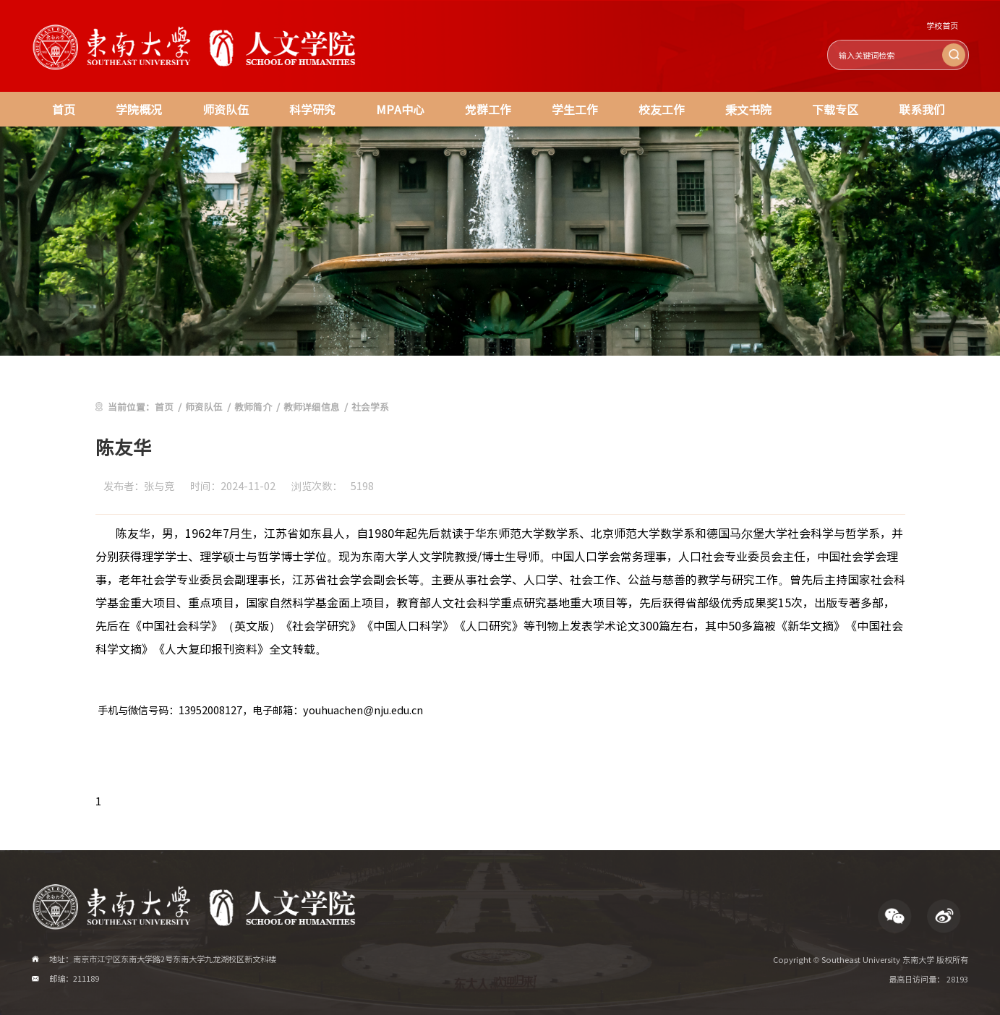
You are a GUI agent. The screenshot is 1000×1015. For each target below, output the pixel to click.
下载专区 (835, 109)
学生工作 (575, 109)
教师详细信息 (311, 407)
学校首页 (942, 26)
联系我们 (922, 109)
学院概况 (139, 109)
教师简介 (253, 407)
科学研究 (312, 109)
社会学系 (370, 407)
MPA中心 (400, 109)
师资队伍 (225, 109)
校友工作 (661, 109)
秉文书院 (748, 109)
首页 (63, 109)
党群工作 (488, 109)
